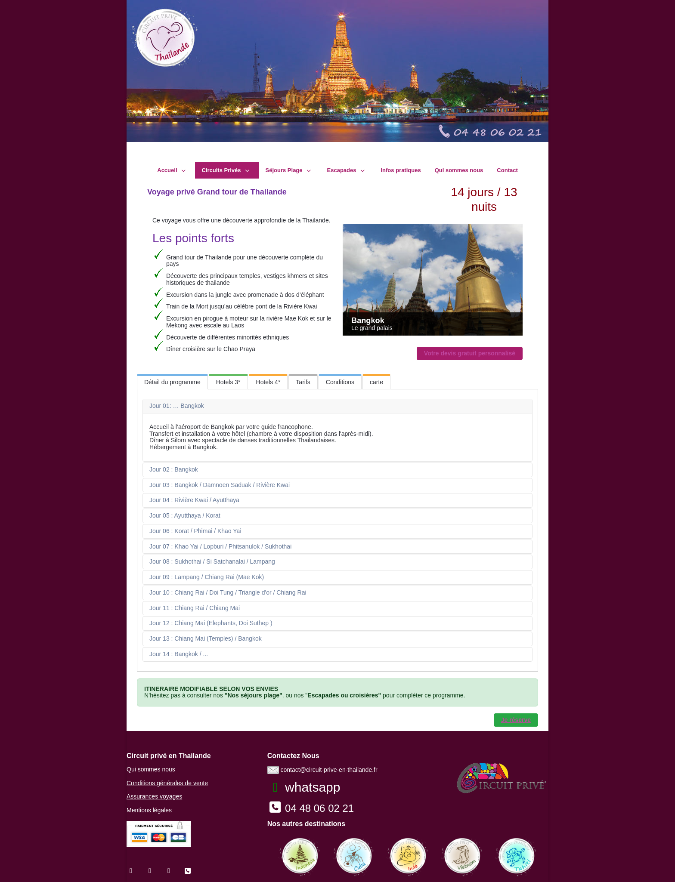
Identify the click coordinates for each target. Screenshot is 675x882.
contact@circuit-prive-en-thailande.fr (329, 769)
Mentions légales (149, 810)
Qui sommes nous (151, 769)
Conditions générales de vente (167, 783)
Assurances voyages (154, 796)
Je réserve (516, 719)
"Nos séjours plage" (253, 695)
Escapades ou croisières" (344, 695)
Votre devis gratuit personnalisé (469, 353)
